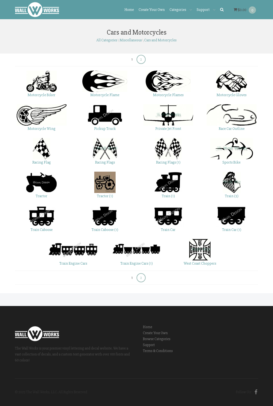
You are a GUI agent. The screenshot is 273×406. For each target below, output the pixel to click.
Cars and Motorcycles (160, 40)
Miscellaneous (131, 40)
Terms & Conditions (158, 351)
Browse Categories (156, 339)
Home (129, 9)
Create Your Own (152, 9)
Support (206, 9)
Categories (181, 9)
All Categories (106, 40)
